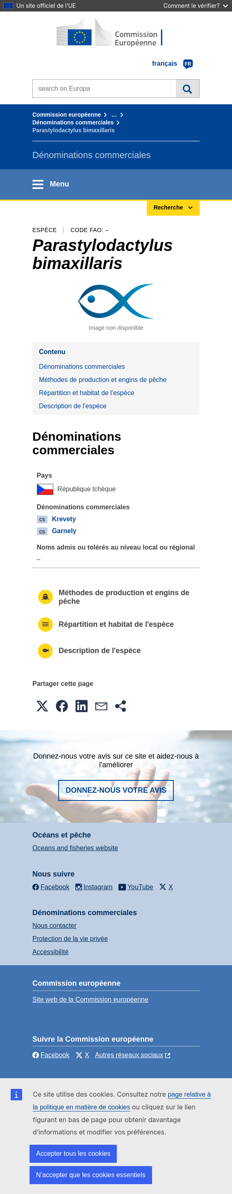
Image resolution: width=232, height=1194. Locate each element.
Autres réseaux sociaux (129, 1054)
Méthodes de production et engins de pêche (102, 379)
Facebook (50, 1054)
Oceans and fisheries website (75, 847)
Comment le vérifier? (196, 5)
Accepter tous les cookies (73, 1153)
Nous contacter (54, 925)
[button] (42, 706)
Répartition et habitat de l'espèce (86, 392)
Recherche (187, 88)
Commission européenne (66, 114)
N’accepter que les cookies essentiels (91, 1174)
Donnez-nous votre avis (116, 790)
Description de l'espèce (73, 406)
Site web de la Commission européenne (90, 999)
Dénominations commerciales (73, 122)
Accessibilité (50, 951)
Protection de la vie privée (70, 938)
